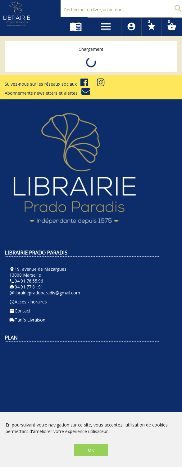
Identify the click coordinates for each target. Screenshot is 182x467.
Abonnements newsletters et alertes (47, 93)
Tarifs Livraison (27, 320)
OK (91, 450)
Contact (19, 311)
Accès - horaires (28, 302)
